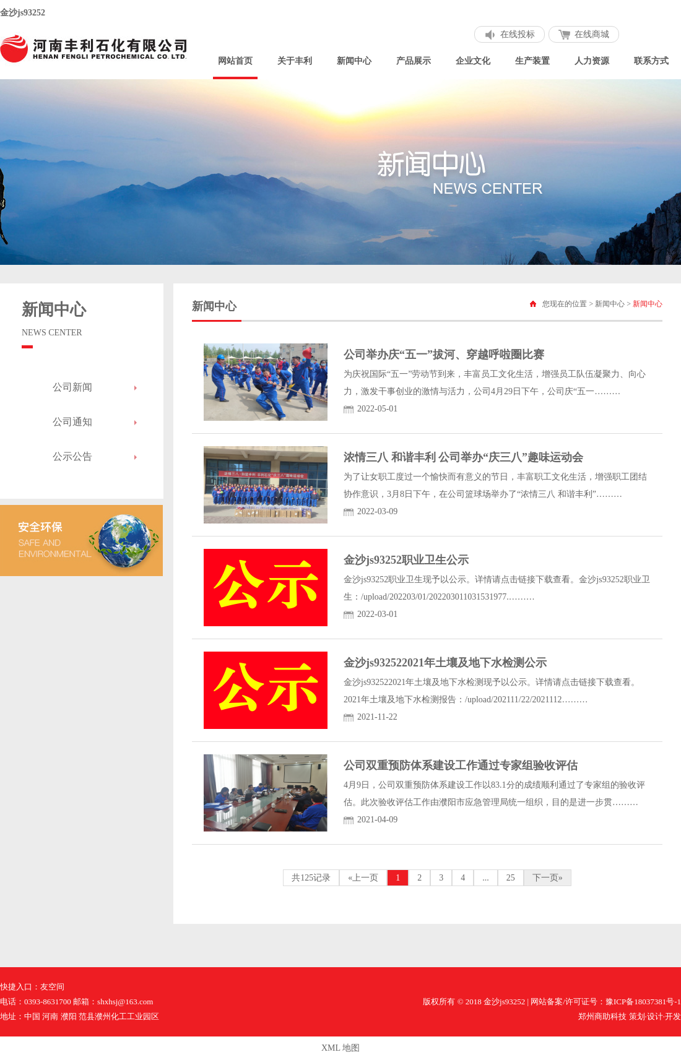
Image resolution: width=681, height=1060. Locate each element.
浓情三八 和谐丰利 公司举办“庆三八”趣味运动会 (463, 457)
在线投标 (517, 34)
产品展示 (413, 61)
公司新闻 (72, 387)
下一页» (547, 877)
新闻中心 (354, 61)
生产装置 (532, 61)
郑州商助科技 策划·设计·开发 (629, 1016)
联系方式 (651, 61)
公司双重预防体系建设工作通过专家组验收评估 (461, 765)
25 (510, 877)
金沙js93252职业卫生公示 (406, 560)
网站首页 (235, 61)
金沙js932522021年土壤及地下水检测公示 (445, 663)
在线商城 (592, 34)
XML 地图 (340, 1048)
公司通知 (72, 421)
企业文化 (473, 61)
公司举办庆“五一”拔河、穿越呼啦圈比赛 (444, 354)
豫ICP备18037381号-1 (643, 1001)
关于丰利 (294, 61)
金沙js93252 (22, 12)
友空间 (52, 986)
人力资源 (592, 61)
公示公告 (72, 456)
